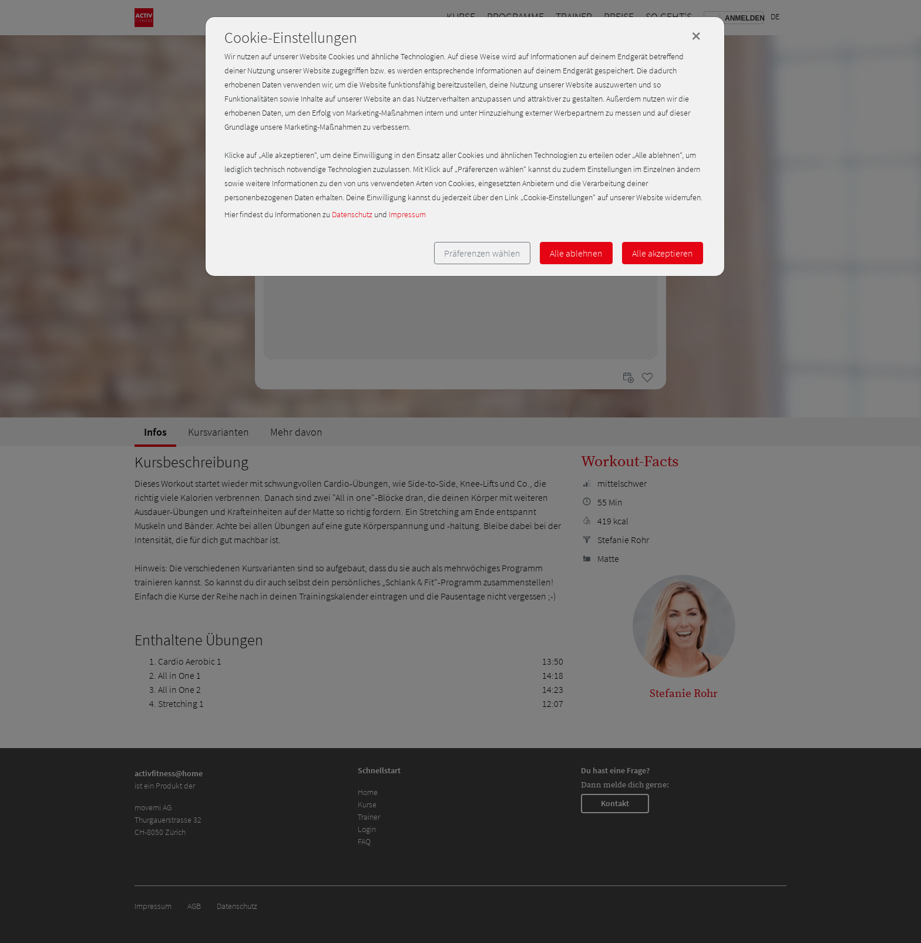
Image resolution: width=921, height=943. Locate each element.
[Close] (696, 35)
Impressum (407, 214)
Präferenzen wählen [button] (482, 253)
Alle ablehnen (576, 253)
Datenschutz (352, 214)
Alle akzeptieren (662, 253)
